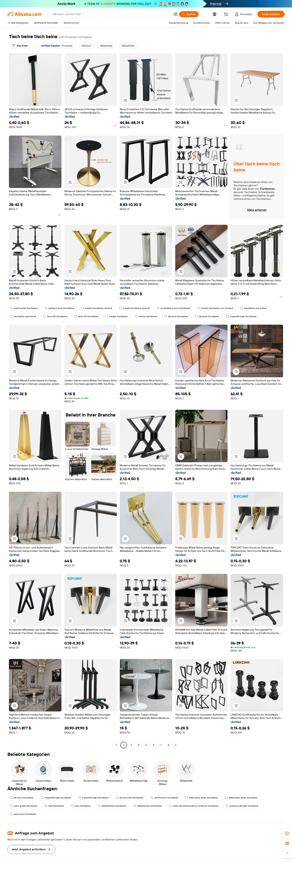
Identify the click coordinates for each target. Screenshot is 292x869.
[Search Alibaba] (111, 14)
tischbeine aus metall (253, 308)
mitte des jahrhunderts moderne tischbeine (193, 805)
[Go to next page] (175, 745)
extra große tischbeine (23, 805)
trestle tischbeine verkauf (96, 308)
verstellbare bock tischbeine (173, 308)
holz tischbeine (54, 805)
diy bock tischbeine (176, 316)
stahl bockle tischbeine (24, 308)
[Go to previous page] (116, 745)
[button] (175, 14)
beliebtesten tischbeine (112, 805)
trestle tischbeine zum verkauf (215, 308)
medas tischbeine (116, 316)
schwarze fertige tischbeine (242, 805)
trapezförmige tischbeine (241, 316)
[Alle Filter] (20, 46)
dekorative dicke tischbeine (201, 797)
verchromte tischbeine (129, 797)
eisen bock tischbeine (23, 814)
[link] (287, 833)
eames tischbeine (146, 316)
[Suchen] (189, 14)
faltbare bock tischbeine (59, 308)
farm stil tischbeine (55, 316)
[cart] (226, 14)
